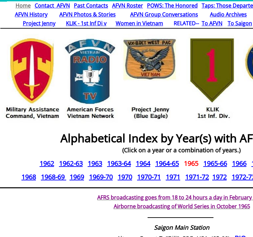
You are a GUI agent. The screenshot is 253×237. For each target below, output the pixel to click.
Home (23, 5)
